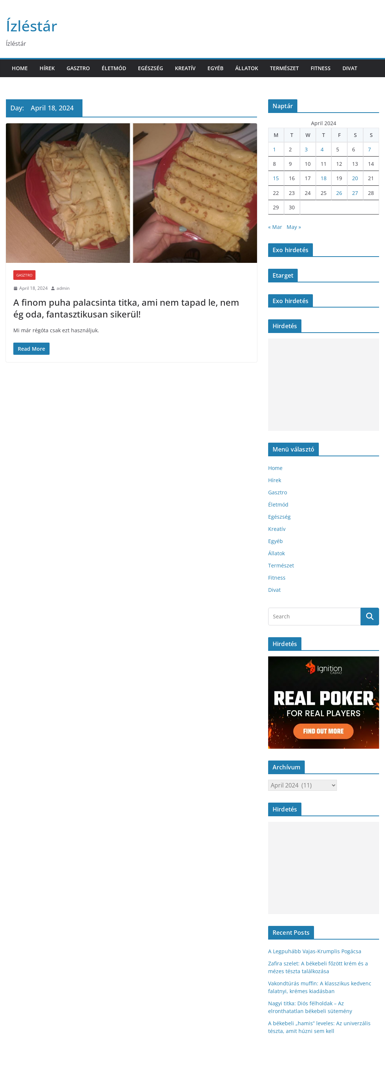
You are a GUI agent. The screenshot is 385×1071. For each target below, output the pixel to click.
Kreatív (185, 68)
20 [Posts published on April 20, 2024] (355, 178)
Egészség (150, 68)
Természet (284, 68)
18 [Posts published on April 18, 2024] (324, 178)
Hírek (47, 68)
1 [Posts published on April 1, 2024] (274, 149)
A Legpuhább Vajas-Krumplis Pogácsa (314, 951)
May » (294, 226)
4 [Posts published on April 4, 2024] (322, 149)
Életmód (114, 68)
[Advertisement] (322, 385)
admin (63, 288)
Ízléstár (31, 26)
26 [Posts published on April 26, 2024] (339, 192)
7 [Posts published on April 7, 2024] (369, 149)
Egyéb (215, 68)
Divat (349, 68)
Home (20, 68)
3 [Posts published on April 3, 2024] (306, 149)
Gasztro (78, 68)
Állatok (246, 68)
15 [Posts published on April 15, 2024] (276, 178)
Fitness (321, 68)
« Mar (275, 226)
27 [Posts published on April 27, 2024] (355, 192)
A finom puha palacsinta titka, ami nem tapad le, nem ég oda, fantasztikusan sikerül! (126, 308)
